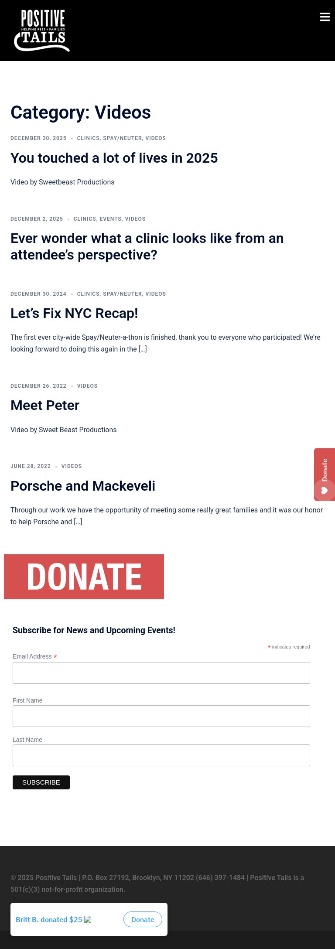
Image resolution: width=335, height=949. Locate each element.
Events (110, 219)
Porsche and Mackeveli (82, 486)
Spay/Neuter (122, 138)
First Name (27, 700)
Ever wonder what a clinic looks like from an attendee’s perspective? (147, 246)
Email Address (35, 656)
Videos (155, 138)
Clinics (88, 138)
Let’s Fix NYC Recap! (74, 313)
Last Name (27, 739)
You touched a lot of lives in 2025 (114, 158)
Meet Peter (44, 405)
